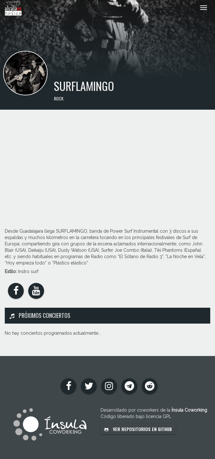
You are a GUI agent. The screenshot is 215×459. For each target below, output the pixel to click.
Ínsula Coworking (189, 410)
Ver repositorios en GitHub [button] (138, 429)
